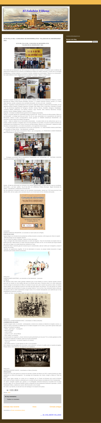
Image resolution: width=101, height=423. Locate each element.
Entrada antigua (55, 407)
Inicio (34, 407)
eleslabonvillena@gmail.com (73, 36)
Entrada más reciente (11, 407)
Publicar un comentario (13, 399)
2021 (9, 392)
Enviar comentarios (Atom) (18, 410)
